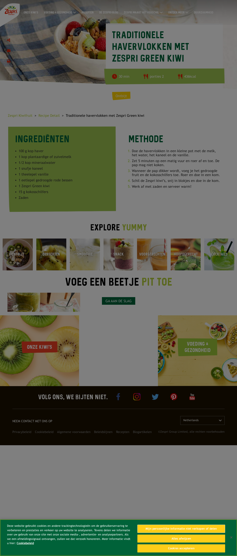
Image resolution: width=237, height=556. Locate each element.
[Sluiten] (231, 537)
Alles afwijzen (181, 538)
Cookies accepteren (181, 548)
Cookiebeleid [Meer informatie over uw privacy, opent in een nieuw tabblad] (25, 543)
